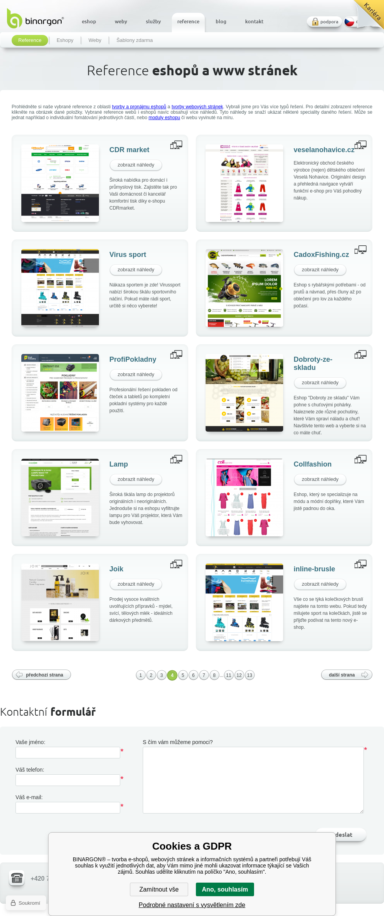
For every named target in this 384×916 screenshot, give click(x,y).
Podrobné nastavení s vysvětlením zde (192, 905)
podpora (329, 21)
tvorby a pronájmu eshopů (139, 106)
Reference (30, 40)
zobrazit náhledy (136, 165)
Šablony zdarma (134, 40)
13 (249, 675)
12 (239, 675)
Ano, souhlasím (225, 889)
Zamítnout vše (158, 889)
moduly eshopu (164, 117)
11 (228, 675)
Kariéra (366, 17)
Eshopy (65, 40)
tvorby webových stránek (197, 106)
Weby (95, 40)
